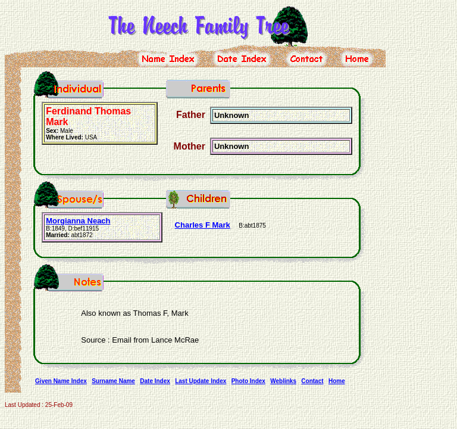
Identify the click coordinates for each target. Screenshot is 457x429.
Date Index (155, 381)
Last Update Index (200, 381)
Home (336, 381)
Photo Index (248, 381)
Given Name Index (61, 381)
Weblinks (283, 381)
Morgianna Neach (78, 220)
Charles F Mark (202, 224)
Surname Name (113, 381)
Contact (312, 381)
